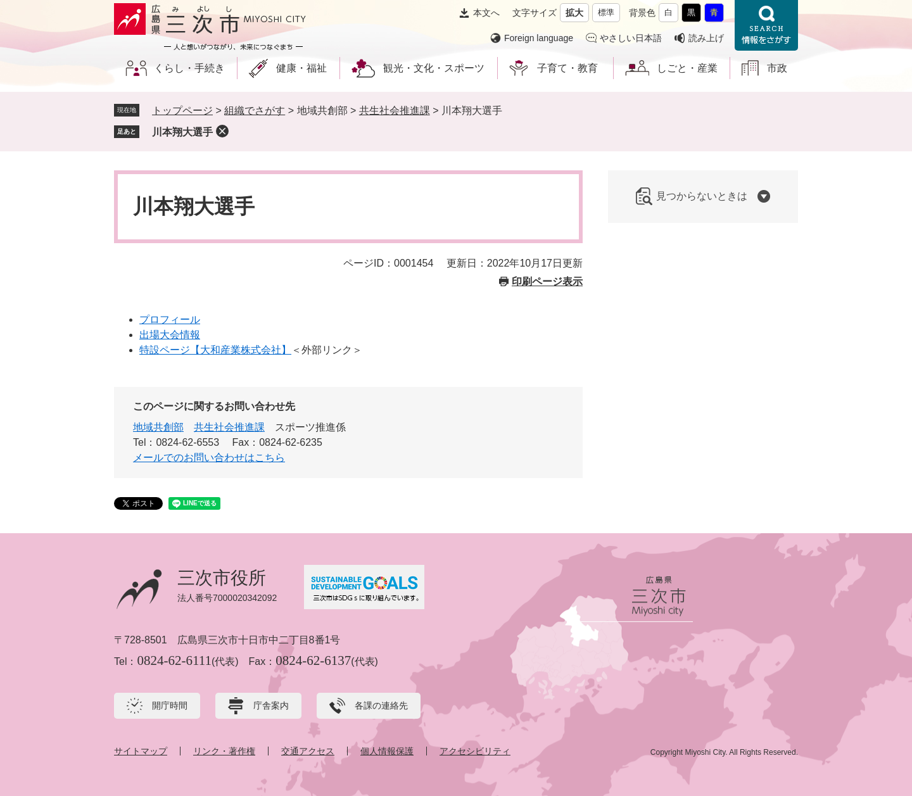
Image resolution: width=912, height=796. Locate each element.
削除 (222, 131)
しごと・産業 (687, 68)
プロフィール (169, 319)
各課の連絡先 (381, 705)
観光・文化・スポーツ (433, 68)
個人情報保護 (387, 751)
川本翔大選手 (182, 132)
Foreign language (538, 38)
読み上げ (706, 38)
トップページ (182, 110)
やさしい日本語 (631, 38)
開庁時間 (169, 705)
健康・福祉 (301, 68)
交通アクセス (307, 751)
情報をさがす (766, 25)
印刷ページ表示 (547, 281)
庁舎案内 (271, 705)
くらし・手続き (189, 68)
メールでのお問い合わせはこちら (209, 457)
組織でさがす (254, 110)
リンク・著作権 (224, 751)
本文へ (486, 13)
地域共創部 (158, 427)
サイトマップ (140, 751)
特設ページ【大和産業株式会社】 (215, 349)
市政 (777, 68)
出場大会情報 (169, 334)
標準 (606, 12)
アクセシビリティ (475, 751)
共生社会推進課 (394, 110)
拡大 (574, 13)
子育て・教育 (567, 68)
